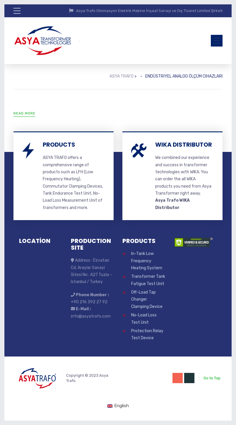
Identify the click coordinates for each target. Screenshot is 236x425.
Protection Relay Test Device (147, 334)
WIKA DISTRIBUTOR (183, 144)
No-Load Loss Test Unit (144, 319)
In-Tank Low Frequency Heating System (146, 260)
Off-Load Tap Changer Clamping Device (147, 299)
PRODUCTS (59, 144)
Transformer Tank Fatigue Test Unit (148, 280)
